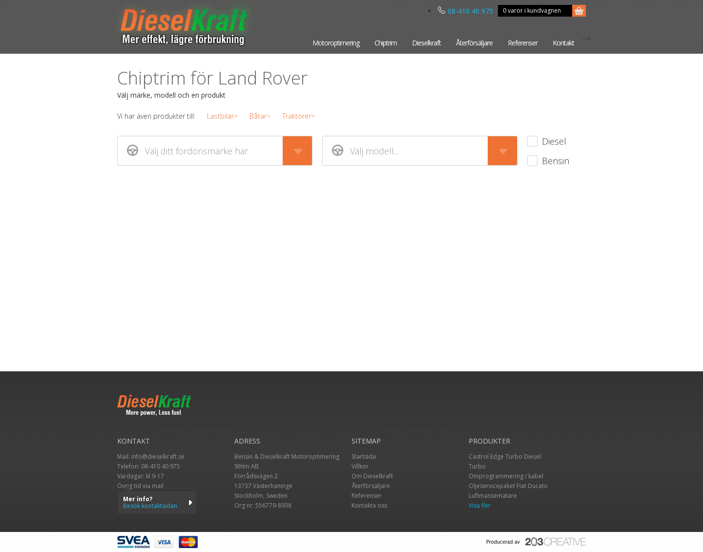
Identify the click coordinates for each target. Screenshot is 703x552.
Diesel (554, 141)
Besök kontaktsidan (150, 506)
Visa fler (480, 505)
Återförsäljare (474, 42)
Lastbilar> (222, 116)
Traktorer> (298, 116)
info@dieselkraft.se (158, 456)
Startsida (364, 456)
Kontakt (563, 42)
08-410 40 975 (465, 11)
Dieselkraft (426, 42)
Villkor (360, 466)
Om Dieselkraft (372, 476)
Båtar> (259, 116)
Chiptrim (385, 42)
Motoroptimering (335, 42)
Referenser (523, 42)
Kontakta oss (369, 505)
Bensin (555, 160)
